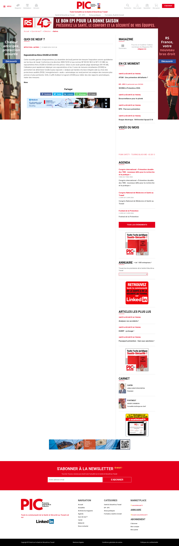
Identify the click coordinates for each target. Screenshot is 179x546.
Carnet (80, 520)
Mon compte (135, 526)
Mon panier (134, 530)
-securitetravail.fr (137, 505)
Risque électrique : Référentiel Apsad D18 (136, 120)
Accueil (26, 31)
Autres (55, 31)
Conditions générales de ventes (112, 542)
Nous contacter (83, 526)
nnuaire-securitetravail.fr (139, 515)
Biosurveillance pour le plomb (131, 99)
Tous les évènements (137, 225)
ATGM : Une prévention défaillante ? (133, 77)
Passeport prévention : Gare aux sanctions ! (136, 341)
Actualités (81, 508)
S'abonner (168, 6)
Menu (7, 6)
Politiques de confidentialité (149, 542)
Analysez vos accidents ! (129, 321)
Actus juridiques (95, 15)
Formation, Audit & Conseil (114, 15)
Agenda (80, 514)
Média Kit (81, 523)
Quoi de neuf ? (37, 31)
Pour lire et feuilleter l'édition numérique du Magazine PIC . (142, 47)
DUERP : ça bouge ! (126, 331)
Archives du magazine (85, 511)
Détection (47, 31)
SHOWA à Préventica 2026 (129, 88)
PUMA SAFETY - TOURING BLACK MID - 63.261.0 (137, 155)
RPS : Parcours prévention (129, 109)
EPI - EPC (82, 15)
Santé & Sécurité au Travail (65, 15)
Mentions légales (78, 542)
